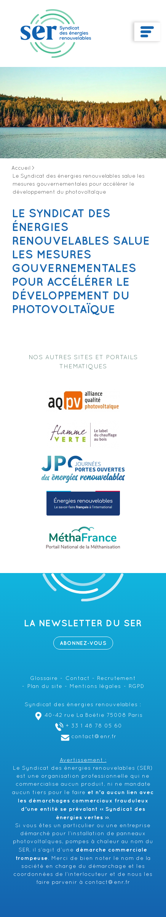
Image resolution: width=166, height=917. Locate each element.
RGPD (136, 686)
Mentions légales (95, 686)
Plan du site (44, 686)
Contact (77, 678)
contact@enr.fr (88, 736)
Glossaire (44, 678)
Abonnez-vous (83, 643)
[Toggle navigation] (147, 32)
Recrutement (116, 678)
